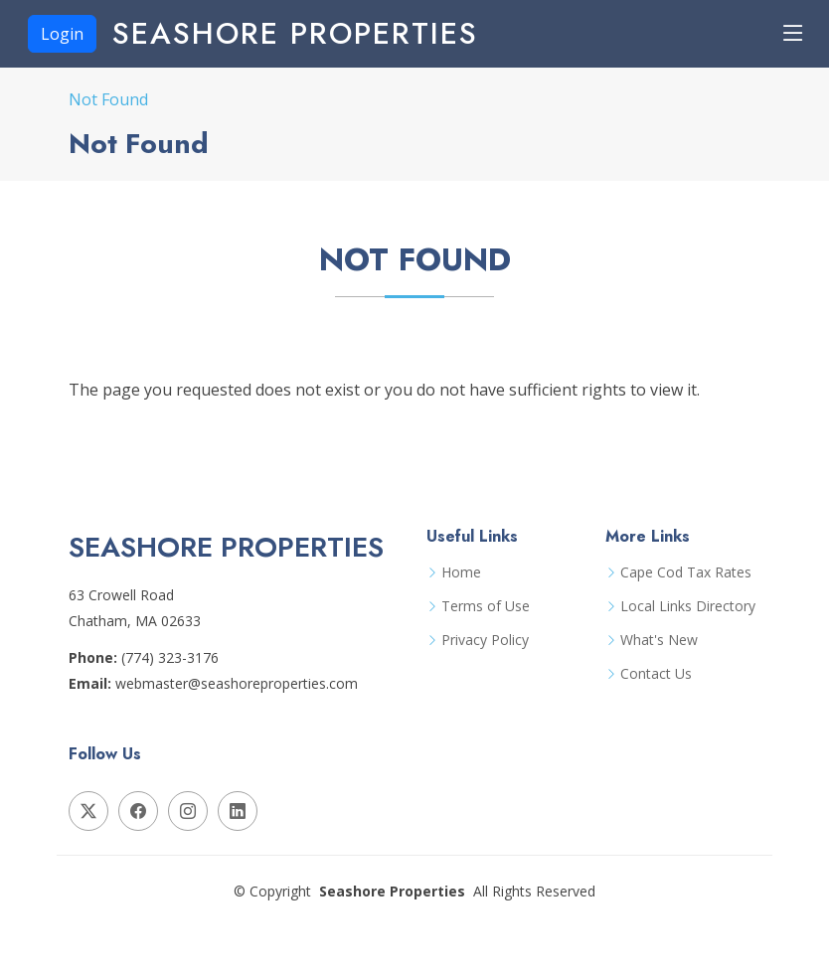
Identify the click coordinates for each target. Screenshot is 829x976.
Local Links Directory (687, 606)
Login (62, 34)
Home (461, 572)
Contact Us (656, 674)
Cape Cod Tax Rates (685, 572)
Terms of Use (485, 606)
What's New (659, 640)
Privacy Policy (485, 640)
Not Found (108, 99)
